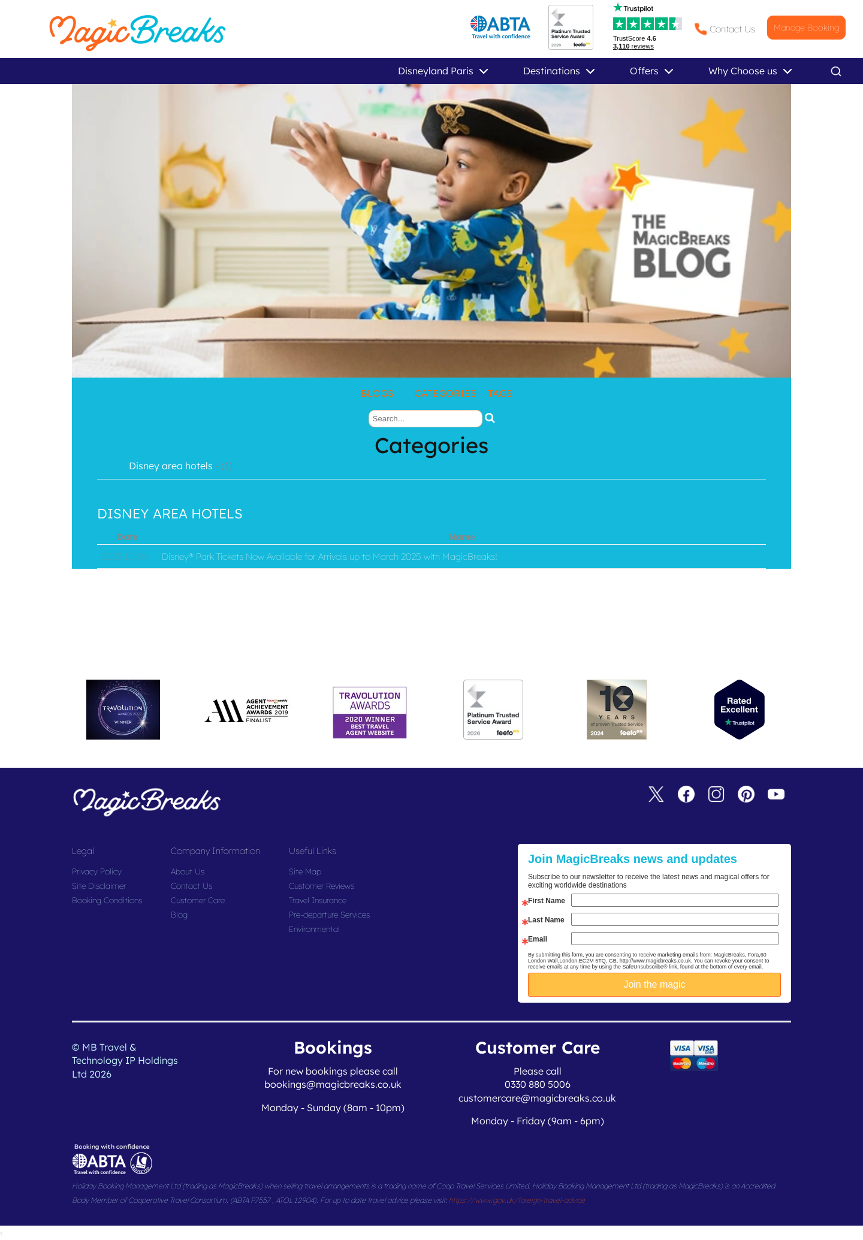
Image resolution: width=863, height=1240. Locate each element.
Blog (179, 914)
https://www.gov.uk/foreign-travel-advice (517, 1200)
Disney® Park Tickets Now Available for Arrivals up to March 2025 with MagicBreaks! (329, 556)
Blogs (377, 393)
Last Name (546, 920)
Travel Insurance (317, 900)
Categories (445, 393)
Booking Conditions (107, 900)
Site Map (305, 871)
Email (537, 939)
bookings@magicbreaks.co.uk (333, 1084)
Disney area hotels (171, 466)
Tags (500, 393)
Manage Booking (806, 27)
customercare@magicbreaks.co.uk (537, 1098)
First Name (546, 900)
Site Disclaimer (99, 886)
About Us (187, 871)
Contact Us (732, 29)
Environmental (314, 929)
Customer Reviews (321, 886)
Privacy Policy (97, 871)
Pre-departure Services (329, 914)
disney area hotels (170, 513)
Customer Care (198, 900)
